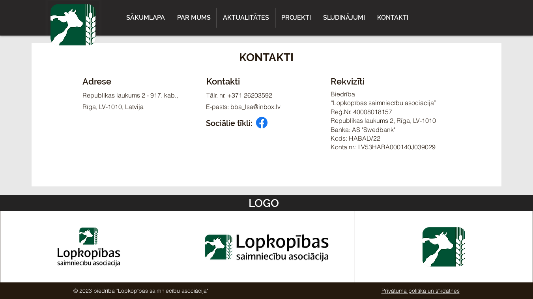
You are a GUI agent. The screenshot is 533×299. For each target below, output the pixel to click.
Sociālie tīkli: (229, 123)
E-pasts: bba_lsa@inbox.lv (243, 107)
